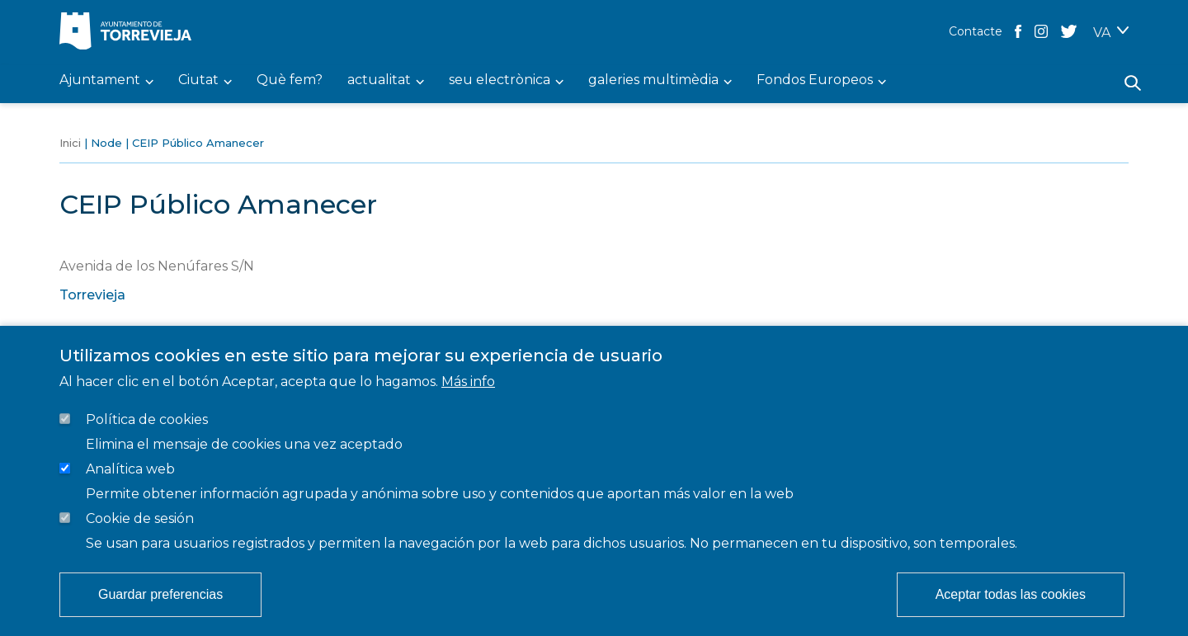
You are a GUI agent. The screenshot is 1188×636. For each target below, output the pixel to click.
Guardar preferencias (160, 594)
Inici (70, 142)
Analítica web (130, 469)
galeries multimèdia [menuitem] (653, 80)
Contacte (975, 31)
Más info (468, 381)
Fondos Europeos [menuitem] (815, 80)
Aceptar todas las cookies (1011, 594)
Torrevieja (92, 295)
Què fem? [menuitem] (290, 80)
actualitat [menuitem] (379, 80)
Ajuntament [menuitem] (99, 80)
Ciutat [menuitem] (198, 80)
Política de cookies (147, 419)
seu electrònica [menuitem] (499, 80)
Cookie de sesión (140, 518)
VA (1101, 32)
